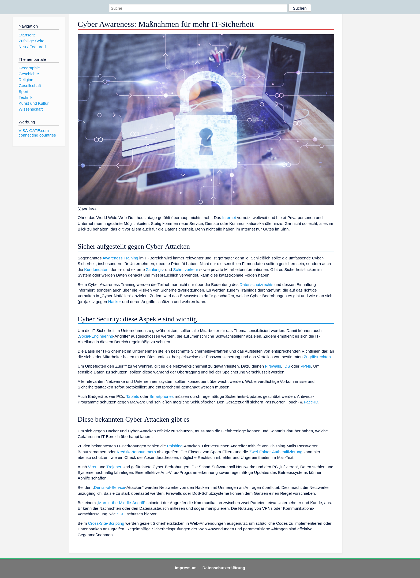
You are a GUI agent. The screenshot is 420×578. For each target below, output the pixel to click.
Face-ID (311, 402)
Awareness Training (120, 258)
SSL (121, 514)
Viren (93, 466)
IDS (286, 366)
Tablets (132, 396)
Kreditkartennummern (136, 451)
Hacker (114, 301)
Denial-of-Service (109, 487)
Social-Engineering (96, 336)
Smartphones (161, 396)
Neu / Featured (32, 46)
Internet (229, 217)
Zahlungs (154, 269)
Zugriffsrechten (317, 356)
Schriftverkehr (185, 269)
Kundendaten (96, 269)
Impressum (186, 567)
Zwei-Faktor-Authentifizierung (275, 451)
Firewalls (273, 366)
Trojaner (113, 466)
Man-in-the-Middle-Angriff (121, 502)
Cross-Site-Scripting (106, 523)
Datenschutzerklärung (223, 567)
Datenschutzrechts (256, 284)
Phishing (174, 446)
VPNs (306, 366)
